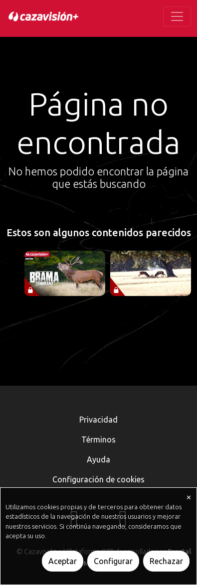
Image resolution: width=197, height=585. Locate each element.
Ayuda (98, 459)
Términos (98, 439)
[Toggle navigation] (177, 16)
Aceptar (62, 561)
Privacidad (98, 419)
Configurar (113, 561)
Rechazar (166, 561)
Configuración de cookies (98, 479)
